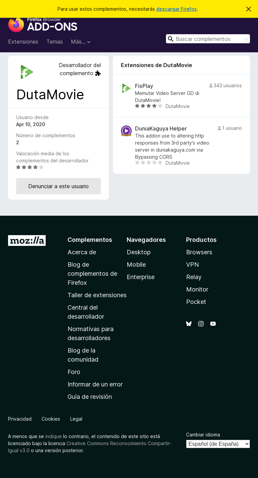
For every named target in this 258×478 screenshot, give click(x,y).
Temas (54, 41)
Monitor (197, 289)
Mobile (136, 264)
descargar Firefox (176, 9)
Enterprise (141, 276)
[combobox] (208, 38)
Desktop (138, 252)
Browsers (199, 252)
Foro (74, 371)
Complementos (90, 239)
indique (53, 436)
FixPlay (144, 86)
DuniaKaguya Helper (161, 128)
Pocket (196, 301)
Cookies (51, 419)
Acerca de (82, 252)
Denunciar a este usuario (58, 186)
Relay (194, 276)
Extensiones (23, 41)
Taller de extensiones (97, 295)
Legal (76, 419)
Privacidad (20, 419)
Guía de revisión (90, 396)
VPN (192, 264)
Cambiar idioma (203, 434)
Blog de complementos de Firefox (92, 273)
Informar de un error (95, 384)
